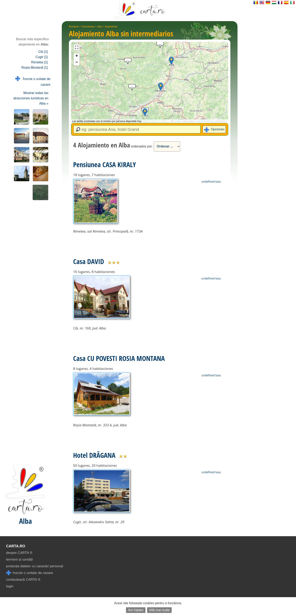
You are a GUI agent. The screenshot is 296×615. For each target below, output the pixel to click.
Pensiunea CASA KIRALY (104, 164)
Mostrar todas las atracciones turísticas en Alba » (30, 98)
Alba (99, 26)
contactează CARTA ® (23, 579)
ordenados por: (142, 146)
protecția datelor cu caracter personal (34, 566)
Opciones (217, 129)
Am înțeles (135, 610)
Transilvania (87, 26)
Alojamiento (111, 26)
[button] (160, 86)
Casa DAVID (88, 261)
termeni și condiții (19, 559)
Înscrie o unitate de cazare (32, 81)
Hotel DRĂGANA (94, 455)
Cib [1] (43, 51)
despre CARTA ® (19, 553)
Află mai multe (159, 610)
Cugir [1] (42, 57)
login (9, 586)
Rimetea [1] (39, 62)
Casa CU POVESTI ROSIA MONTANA (119, 358)
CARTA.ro (15, 546)
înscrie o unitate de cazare (29, 573)
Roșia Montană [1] (34, 67)
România (74, 26)
